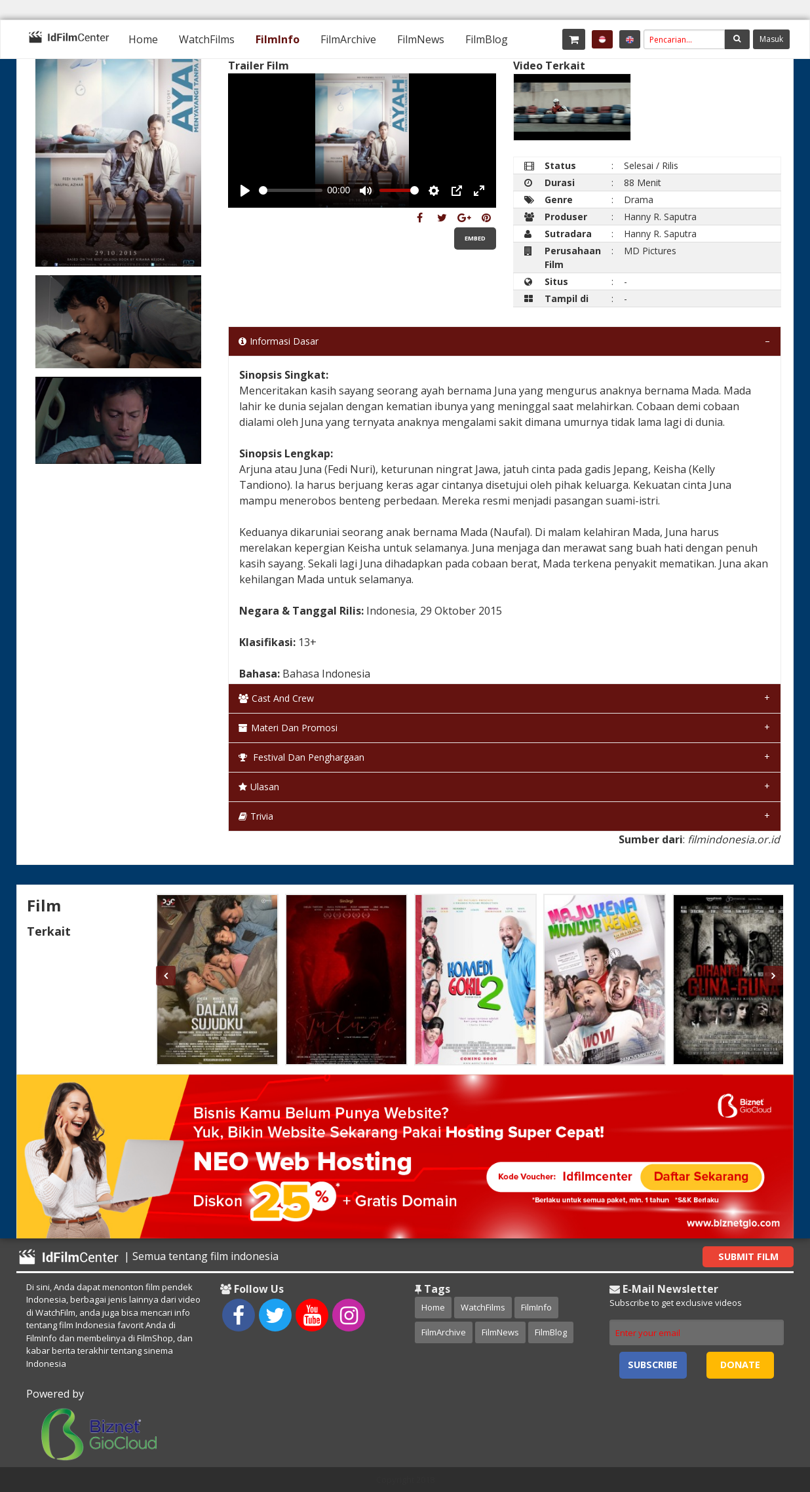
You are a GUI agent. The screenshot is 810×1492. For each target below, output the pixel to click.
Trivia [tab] (256, 816)
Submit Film (748, 1256)
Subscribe (653, 1364)
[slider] (290, 190)
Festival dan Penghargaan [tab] (301, 757)
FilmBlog (486, 39)
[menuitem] (143, 39)
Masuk (771, 39)
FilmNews (420, 39)
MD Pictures (650, 250)
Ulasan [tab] (259, 786)
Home (143, 39)
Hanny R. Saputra (660, 216)
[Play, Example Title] (245, 190)
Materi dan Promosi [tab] (288, 727)
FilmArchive (348, 39)
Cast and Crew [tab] (276, 698)
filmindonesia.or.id (733, 839)
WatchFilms (207, 39)
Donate (740, 1364)
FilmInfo (277, 39)
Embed (475, 238)
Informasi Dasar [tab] (278, 341)
